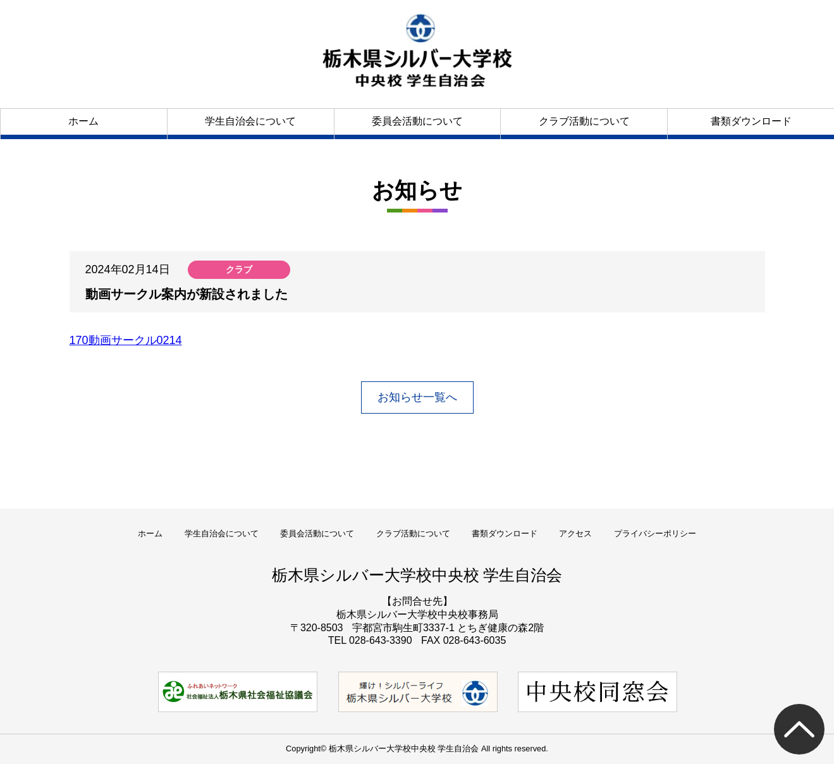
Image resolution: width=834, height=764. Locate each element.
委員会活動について (417, 121)
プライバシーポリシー (655, 533)
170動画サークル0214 (126, 340)
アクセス (575, 533)
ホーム (83, 121)
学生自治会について (250, 121)
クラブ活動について (584, 121)
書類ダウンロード (751, 121)
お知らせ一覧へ (417, 397)
